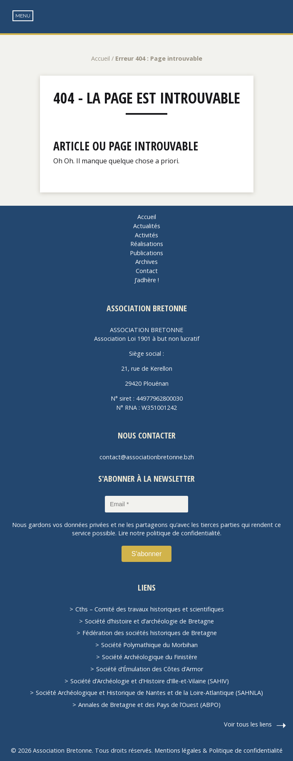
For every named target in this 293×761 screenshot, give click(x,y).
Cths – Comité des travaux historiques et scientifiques (149, 609)
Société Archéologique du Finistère (149, 657)
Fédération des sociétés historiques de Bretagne (149, 633)
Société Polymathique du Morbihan (149, 645)
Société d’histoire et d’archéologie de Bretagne (149, 621)
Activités (146, 235)
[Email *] (146, 504)
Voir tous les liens (248, 724)
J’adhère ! (146, 280)
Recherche (280, 16)
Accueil (100, 58)
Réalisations (146, 244)
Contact (147, 271)
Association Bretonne (146, 25)
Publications (146, 253)
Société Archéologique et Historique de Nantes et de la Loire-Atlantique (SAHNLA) (149, 693)
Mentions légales (177, 750)
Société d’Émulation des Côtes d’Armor (149, 669)
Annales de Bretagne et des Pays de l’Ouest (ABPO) (149, 705)
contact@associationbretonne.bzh (146, 457)
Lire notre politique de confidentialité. (169, 533)
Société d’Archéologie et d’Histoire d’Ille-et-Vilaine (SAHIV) (149, 681)
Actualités (146, 226)
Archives (146, 262)
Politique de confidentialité (246, 750)
